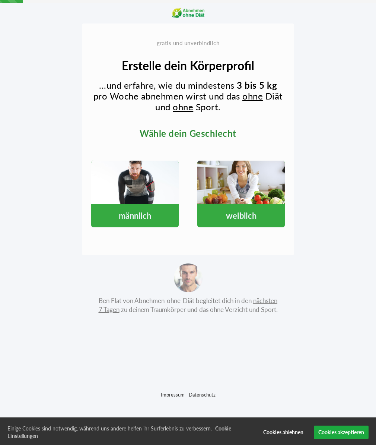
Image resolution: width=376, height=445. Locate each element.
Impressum (173, 395)
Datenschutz (202, 395)
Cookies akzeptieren (341, 434)
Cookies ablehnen (283, 434)
